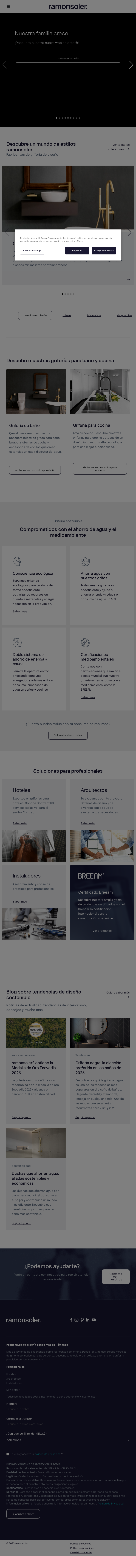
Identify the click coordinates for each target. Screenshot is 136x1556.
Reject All (77, 250)
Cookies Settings (32, 250)
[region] (68, 245)
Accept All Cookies (104, 250)
